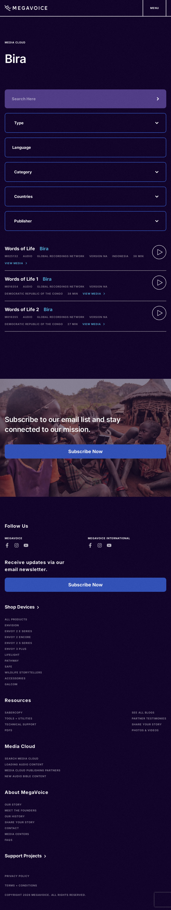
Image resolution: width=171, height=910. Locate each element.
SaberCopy (14, 712)
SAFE (8, 666)
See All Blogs (143, 712)
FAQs (9, 840)
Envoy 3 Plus (15, 649)
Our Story (13, 804)
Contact (12, 828)
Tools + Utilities (18, 718)
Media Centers (17, 834)
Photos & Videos (145, 730)
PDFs (8, 730)
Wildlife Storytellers (23, 672)
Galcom (11, 684)
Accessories (15, 678)
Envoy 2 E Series (18, 631)
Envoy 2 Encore (18, 637)
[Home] (26, 8)
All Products (16, 619)
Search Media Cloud (21, 758)
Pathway (12, 660)
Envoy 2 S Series (18, 643)
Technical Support (20, 724)
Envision (12, 625)
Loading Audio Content (24, 764)
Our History (15, 816)
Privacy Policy (17, 876)
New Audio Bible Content (25, 776)
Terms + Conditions (21, 885)
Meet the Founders (21, 810)
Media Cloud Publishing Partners (32, 770)
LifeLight (12, 654)
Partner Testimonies (149, 718)
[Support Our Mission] (154, 8)
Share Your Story (147, 724)
